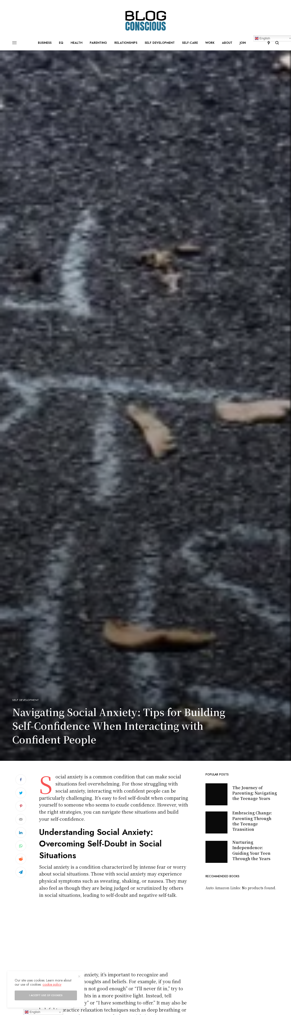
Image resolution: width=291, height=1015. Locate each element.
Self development (25, 700)
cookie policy (52, 984)
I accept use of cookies (46, 995)
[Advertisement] (113, 936)
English (32, 1012)
